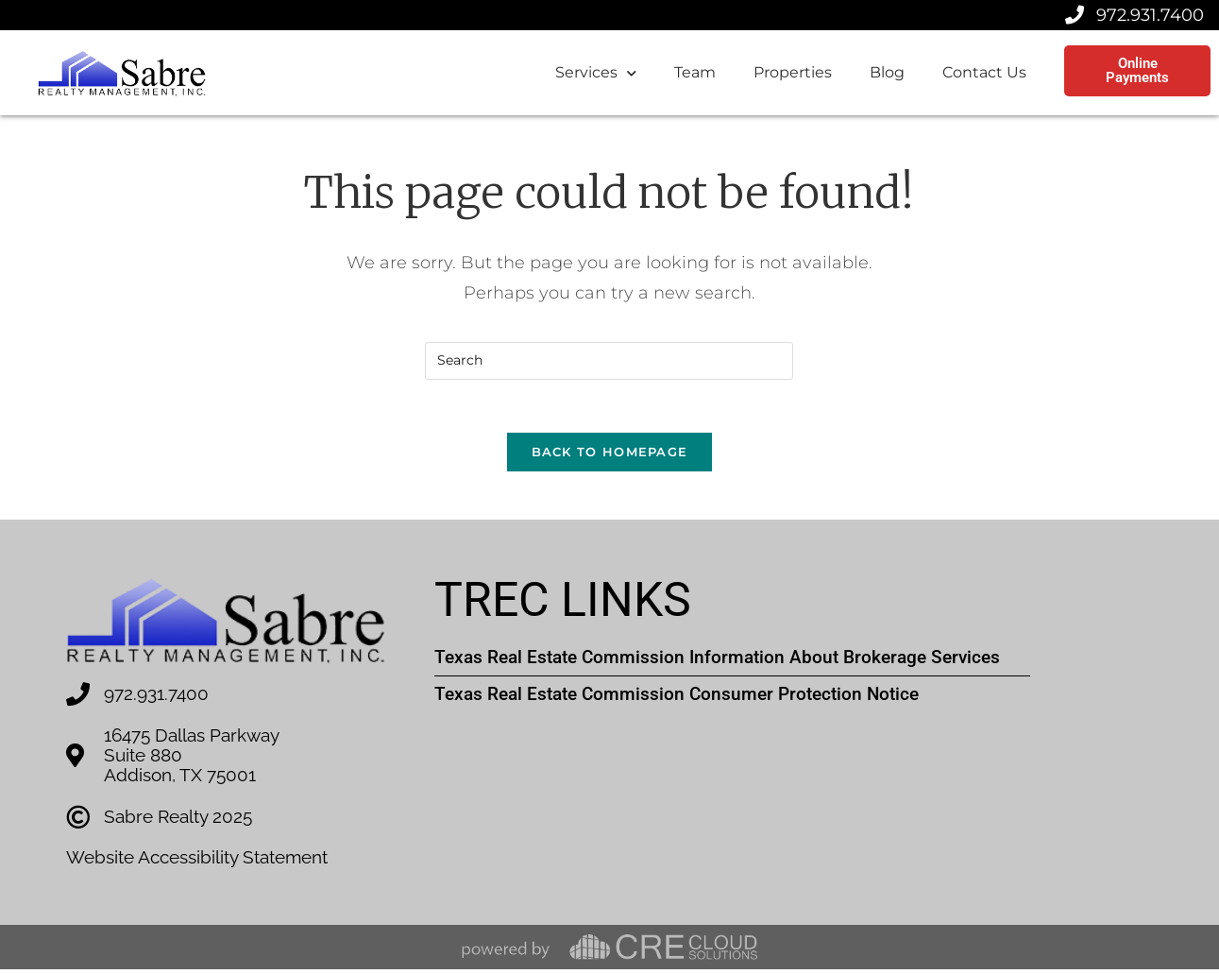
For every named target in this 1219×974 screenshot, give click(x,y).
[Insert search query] (609, 361)
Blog (887, 72)
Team (695, 72)
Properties (792, 72)
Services (595, 73)
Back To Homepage (610, 456)
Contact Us (984, 72)
